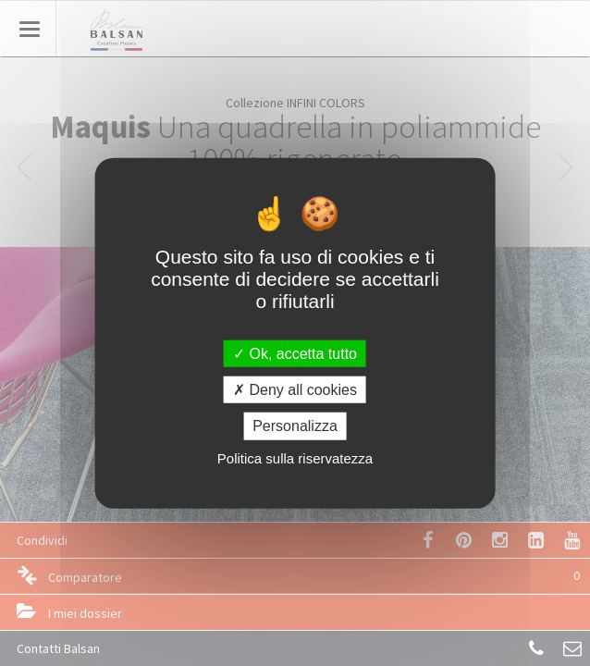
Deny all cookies (295, 390)
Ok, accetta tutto (295, 354)
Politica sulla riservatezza (295, 457)
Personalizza (295, 426)
